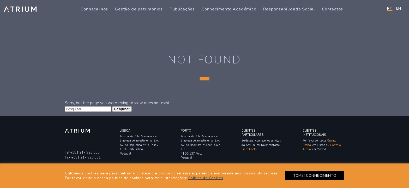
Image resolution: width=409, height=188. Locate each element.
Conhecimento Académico (229, 9)
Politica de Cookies (205, 177)
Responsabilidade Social (289, 9)
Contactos (332, 9)
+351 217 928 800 (85, 152)
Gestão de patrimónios (139, 9)
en (398, 8)
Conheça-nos (94, 9)
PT (389, 8)
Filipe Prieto (249, 149)
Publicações (182, 9)
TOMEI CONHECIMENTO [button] (314, 175)
